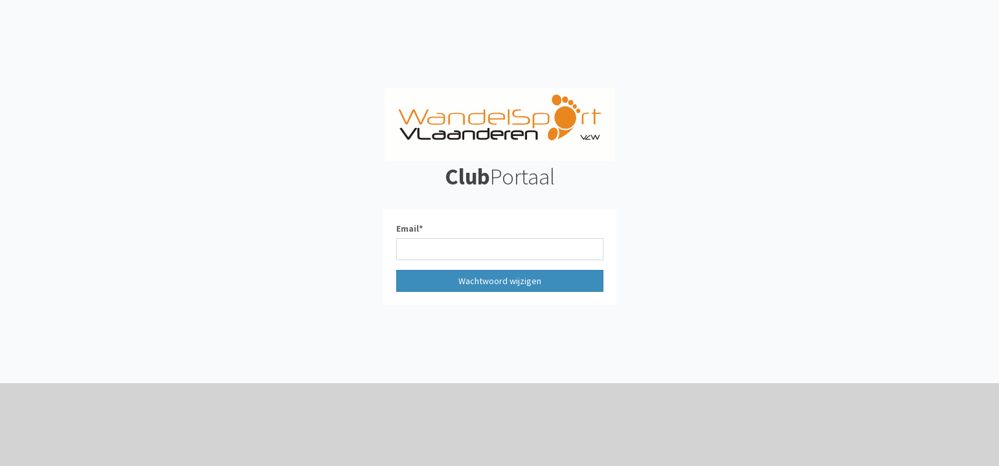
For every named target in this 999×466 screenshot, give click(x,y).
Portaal (500, 176)
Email (407, 228)
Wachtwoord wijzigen (499, 281)
